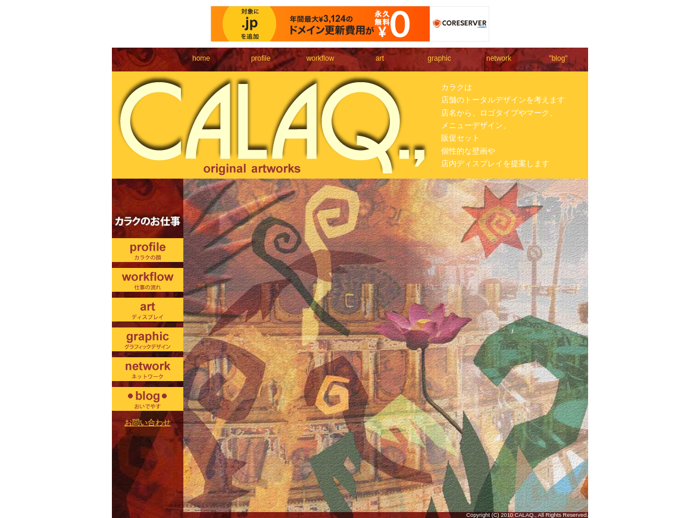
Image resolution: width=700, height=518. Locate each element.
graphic (439, 58)
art (380, 58)
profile (261, 58)
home (201, 58)
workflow (321, 58)
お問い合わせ (147, 422)
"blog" (558, 58)
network (498, 58)
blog (147, 399)
